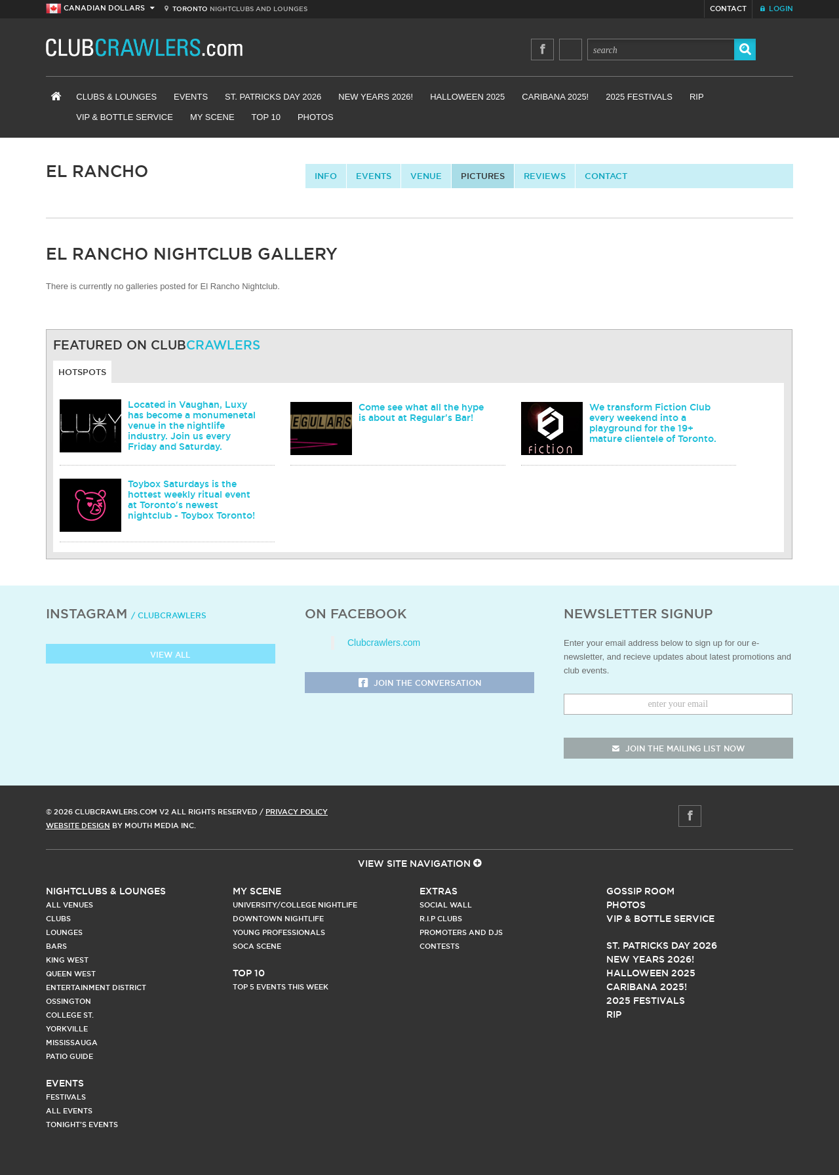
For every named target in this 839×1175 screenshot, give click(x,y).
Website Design (78, 825)
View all (161, 655)
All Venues (69, 905)
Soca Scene (257, 946)
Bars (56, 946)
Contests (439, 946)
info (326, 175)
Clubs (58, 919)
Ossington (68, 1001)
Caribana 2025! (555, 97)
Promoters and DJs (461, 932)
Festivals (66, 1097)
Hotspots (82, 371)
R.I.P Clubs (441, 919)
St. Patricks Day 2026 (273, 97)
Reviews (545, 175)
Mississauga (72, 1042)
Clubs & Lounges (116, 97)
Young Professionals (279, 932)
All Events (69, 1111)
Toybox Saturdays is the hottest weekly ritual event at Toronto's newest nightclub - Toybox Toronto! (191, 500)
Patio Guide (69, 1056)
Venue (426, 175)
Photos (316, 117)
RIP (697, 97)
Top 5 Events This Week (280, 987)
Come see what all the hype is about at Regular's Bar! (421, 412)
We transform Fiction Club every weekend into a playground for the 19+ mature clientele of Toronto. (652, 423)
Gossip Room (640, 891)
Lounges (64, 932)
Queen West (71, 974)
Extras (439, 891)
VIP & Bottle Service (124, 117)
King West (67, 960)
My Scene (212, 117)
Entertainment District (96, 987)
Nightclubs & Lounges (106, 891)
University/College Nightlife (295, 905)
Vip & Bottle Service (660, 918)
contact (606, 175)
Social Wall (446, 905)
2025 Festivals (639, 97)
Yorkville (67, 1029)
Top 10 (266, 117)
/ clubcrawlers (168, 615)
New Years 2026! (375, 97)
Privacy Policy (296, 812)
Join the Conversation (420, 683)
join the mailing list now (678, 748)
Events (191, 97)
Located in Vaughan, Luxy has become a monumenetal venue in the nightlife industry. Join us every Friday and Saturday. (192, 425)
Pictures (483, 175)
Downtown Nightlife (278, 919)
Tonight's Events (82, 1124)
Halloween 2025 (467, 97)
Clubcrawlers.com (383, 642)
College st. (70, 1015)
